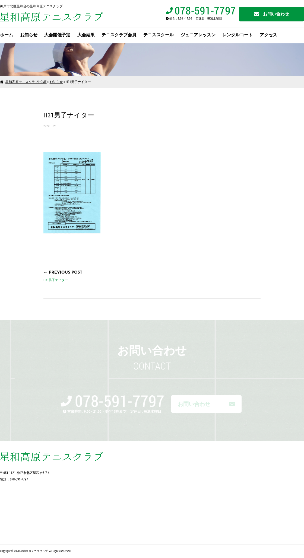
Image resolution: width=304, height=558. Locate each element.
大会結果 (86, 34)
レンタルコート (237, 34)
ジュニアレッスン (198, 34)
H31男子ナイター (55, 280)
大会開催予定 (57, 34)
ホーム (6, 34)
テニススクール (158, 34)
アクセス (268, 34)
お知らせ (28, 34)
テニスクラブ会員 (119, 34)
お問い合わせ (271, 14)
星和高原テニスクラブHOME (26, 82)
